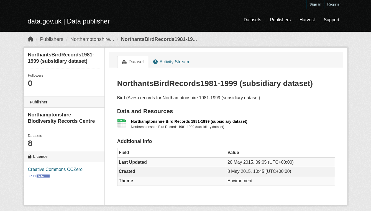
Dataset (133, 61)
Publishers (280, 19)
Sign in (315, 4)
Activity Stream (171, 61)
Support (331, 19)
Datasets (252, 19)
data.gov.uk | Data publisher (69, 21)
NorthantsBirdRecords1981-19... (159, 39)
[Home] (30, 39)
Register (334, 4)
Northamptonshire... (92, 39)
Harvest (307, 19)
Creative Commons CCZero (55, 169)
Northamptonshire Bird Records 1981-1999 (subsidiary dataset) (189, 121)
